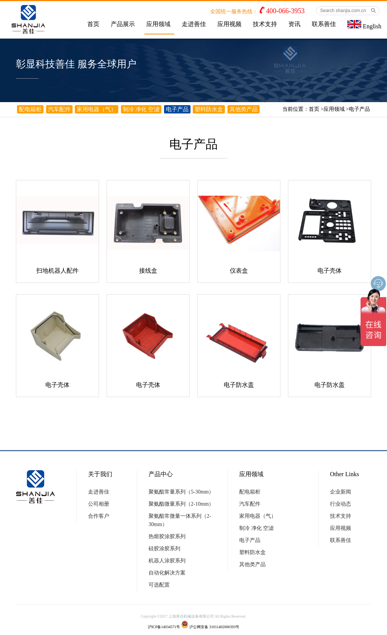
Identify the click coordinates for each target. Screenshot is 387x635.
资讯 (294, 24)
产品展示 (123, 24)
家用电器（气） (96, 109)
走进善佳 (194, 24)
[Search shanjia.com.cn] (347, 10)
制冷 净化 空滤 (141, 109)
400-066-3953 (285, 11)
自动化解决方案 (167, 573)
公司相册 (98, 504)
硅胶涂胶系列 (164, 548)
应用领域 (158, 24)
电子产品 (359, 109)
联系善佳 (324, 24)
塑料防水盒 (209, 109)
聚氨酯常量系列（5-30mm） (181, 492)
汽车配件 (59, 109)
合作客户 (98, 516)
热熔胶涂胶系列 (167, 536)
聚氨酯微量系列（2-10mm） (181, 504)
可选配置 (159, 585)
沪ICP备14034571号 (164, 627)
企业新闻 (340, 492)
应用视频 (229, 24)
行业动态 (340, 504)
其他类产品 (243, 109)
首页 (93, 24)
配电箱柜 (30, 109)
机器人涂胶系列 (167, 561)
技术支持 (265, 24)
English (364, 24)
